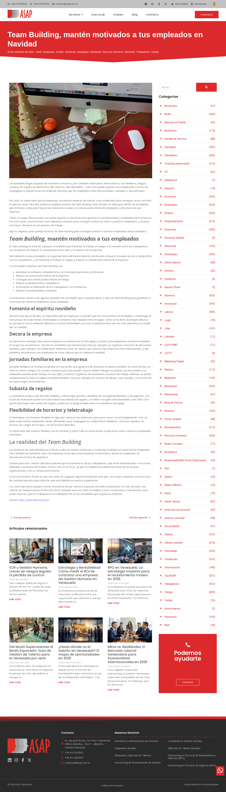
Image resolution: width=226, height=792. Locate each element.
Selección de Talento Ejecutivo (184, 748)
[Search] (177, 87)
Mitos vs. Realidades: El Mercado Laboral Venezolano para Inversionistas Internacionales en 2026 (128, 654)
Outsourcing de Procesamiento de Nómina (138, 762)
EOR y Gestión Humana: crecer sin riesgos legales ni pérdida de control (30, 571)
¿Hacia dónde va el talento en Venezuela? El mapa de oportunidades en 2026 (79, 652)
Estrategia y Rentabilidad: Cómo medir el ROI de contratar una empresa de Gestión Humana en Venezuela (79, 575)
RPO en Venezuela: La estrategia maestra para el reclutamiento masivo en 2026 (129, 573)
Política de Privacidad (112, 785)
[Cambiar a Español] (214, 4)
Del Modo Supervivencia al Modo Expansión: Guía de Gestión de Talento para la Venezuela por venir (31, 652)
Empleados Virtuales (125, 748)
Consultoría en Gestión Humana (185, 741)
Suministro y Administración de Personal (136, 741)
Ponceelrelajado (210, 784)
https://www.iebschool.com (33, 500)
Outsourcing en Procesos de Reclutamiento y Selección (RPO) (192, 757)
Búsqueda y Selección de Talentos (133, 755)
